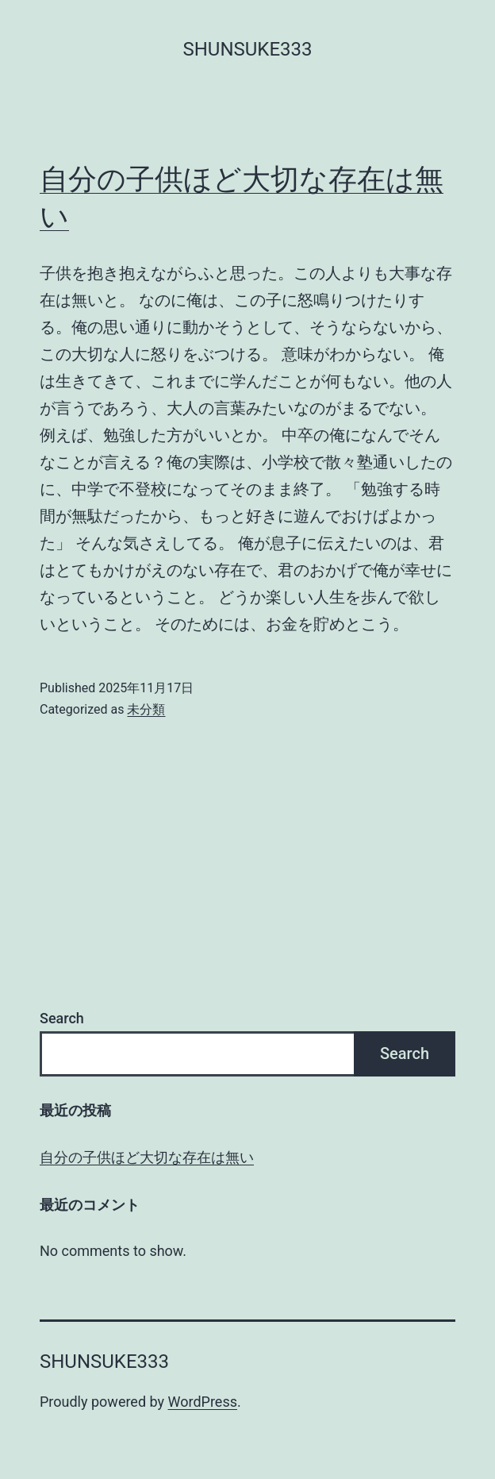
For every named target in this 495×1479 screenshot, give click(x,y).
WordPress (202, 1401)
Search (62, 1018)
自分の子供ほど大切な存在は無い (147, 1157)
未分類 (146, 709)
